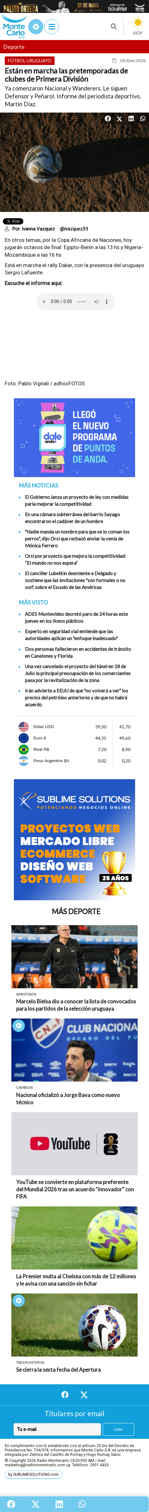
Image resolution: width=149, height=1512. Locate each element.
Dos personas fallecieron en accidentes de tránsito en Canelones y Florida (78, 652)
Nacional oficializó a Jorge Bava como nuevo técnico (68, 1099)
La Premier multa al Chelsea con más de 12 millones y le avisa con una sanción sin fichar (76, 1280)
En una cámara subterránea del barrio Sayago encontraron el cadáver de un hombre (72, 517)
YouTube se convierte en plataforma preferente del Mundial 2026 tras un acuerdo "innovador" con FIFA (75, 1189)
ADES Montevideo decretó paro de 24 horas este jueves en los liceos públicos (76, 617)
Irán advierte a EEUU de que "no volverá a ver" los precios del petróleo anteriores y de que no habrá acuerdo (76, 697)
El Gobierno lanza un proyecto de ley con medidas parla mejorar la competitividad (76, 500)
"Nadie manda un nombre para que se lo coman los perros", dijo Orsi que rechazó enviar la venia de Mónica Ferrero (77, 538)
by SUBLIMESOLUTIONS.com (33, 1474)
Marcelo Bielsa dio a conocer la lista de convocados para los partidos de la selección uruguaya (76, 1005)
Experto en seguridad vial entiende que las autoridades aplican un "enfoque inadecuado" (71, 634)
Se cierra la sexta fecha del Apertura (58, 1369)
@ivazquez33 (74, 229)
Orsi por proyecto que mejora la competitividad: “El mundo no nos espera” (75, 559)
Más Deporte (76, 911)
